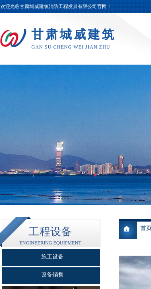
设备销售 (52, 275)
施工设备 (52, 257)
